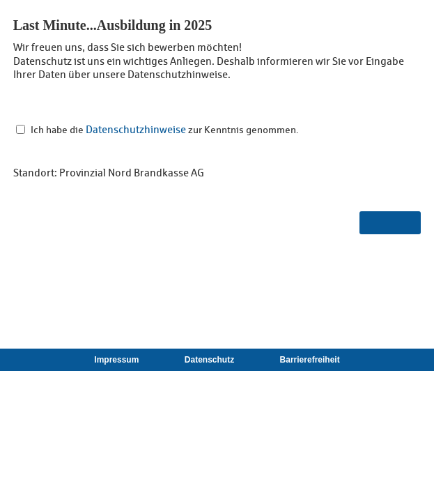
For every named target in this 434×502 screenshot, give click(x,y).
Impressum (116, 360)
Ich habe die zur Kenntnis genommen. (165, 129)
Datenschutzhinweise (136, 129)
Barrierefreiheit (310, 360)
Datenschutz (209, 360)
